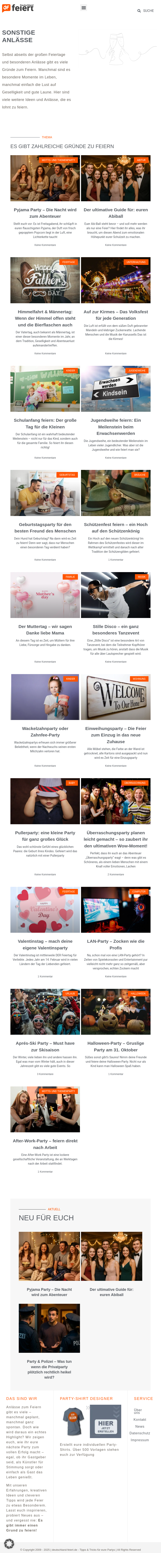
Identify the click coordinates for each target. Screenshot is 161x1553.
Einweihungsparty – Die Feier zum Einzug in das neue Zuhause (115, 735)
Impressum (140, 1440)
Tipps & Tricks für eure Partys (97, 1549)
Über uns (138, 1411)
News (140, 1426)
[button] (83, 7)
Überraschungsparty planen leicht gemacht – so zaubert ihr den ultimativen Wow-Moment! (116, 839)
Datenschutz (140, 1433)
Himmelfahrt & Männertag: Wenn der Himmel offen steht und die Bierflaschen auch (45, 318)
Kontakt (140, 1419)
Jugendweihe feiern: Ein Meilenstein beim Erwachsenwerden (116, 427)
